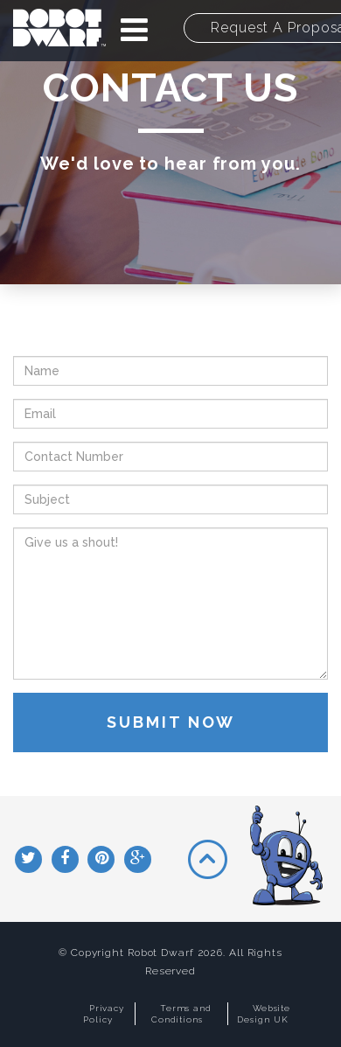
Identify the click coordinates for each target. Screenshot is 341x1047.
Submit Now (171, 722)
